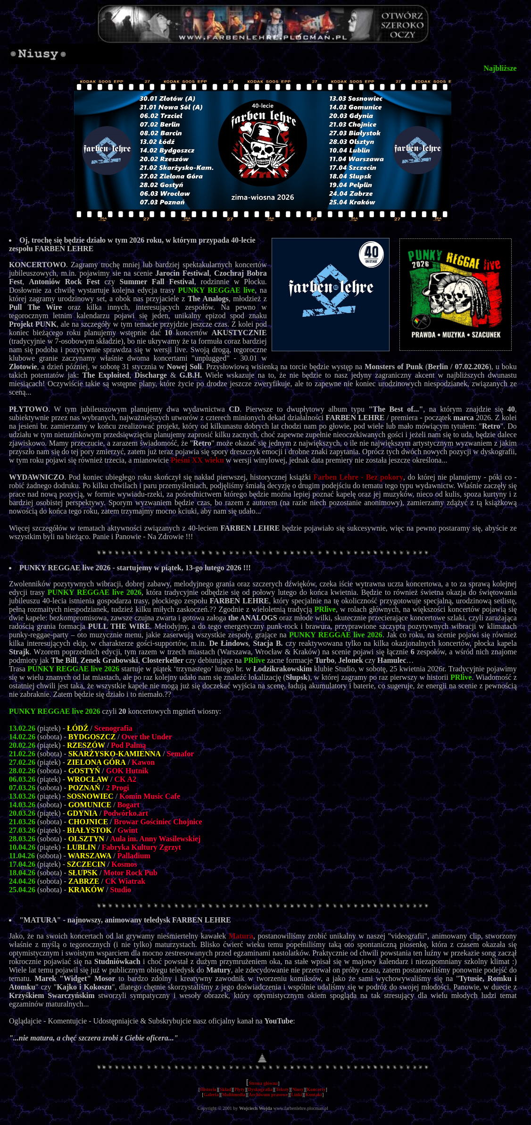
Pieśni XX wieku (197, 460)
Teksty (282, 1089)
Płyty (239, 1089)
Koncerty (316, 1089)
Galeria (211, 1094)
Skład (225, 1089)
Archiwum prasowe (268, 1094)
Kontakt (313, 1094)
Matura (241, 936)
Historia (208, 1089)
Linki (296, 1094)
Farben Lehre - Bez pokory (358, 477)
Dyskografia (260, 1089)
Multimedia (234, 1094)
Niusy (297, 1089)
